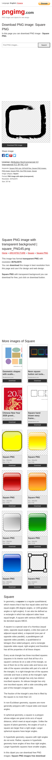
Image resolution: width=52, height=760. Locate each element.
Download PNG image (14, 145)
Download (12, 381)
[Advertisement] (26, 75)
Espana (20, 3)
